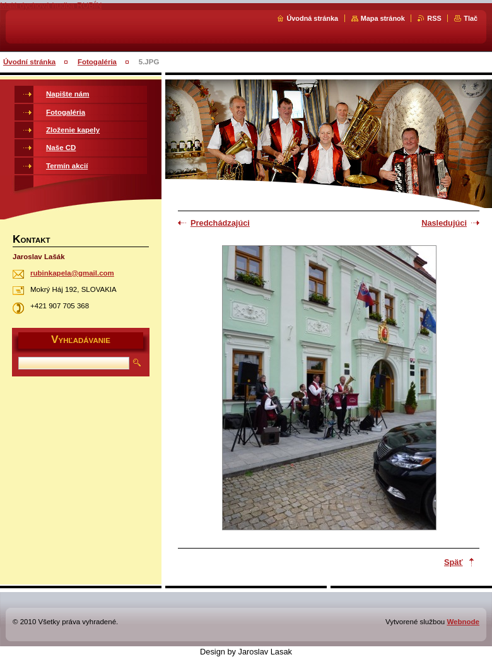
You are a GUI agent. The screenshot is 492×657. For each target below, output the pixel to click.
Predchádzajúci (220, 223)
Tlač (470, 18)
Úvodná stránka (312, 18)
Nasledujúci (444, 223)
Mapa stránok (383, 18)
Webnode (463, 621)
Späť (453, 562)
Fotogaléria (97, 62)
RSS (434, 18)
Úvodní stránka (29, 62)
